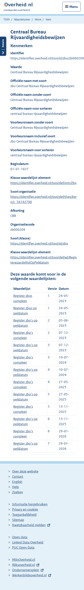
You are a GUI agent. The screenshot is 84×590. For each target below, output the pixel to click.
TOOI (6, 19)
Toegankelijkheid (24, 514)
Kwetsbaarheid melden (29, 525)
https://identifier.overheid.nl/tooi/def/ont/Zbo (43, 183)
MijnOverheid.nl (23, 560)
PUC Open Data (23, 547)
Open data (19, 537)
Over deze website (25, 471)
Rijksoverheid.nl (23, 565)
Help (15, 487)
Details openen (3, 46)
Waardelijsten (22, 19)
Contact (17, 476)
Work (38, 19)
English (17, 482)
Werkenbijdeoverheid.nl (29, 575)
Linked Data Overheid (27, 542)
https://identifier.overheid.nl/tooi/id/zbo (39, 243)
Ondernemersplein (25, 570)
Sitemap (18, 520)
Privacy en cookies (25, 509)
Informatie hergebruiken (30, 504)
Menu (73, 7)
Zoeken (17, 492)
